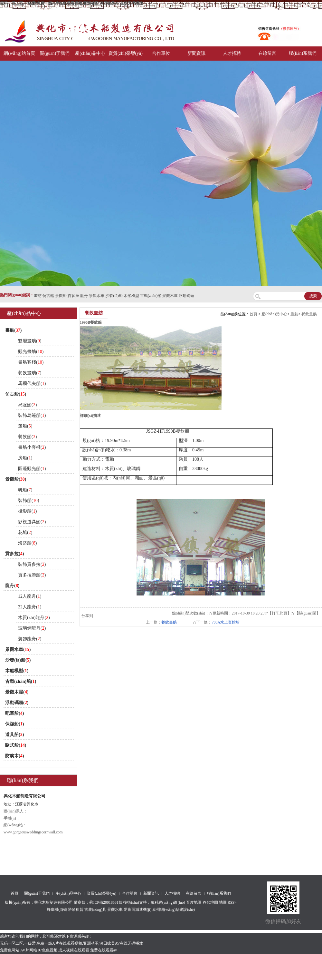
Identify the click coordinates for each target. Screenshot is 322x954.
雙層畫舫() (29, 341)
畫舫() (13, 330)
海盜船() (27, 543)
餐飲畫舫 (309, 314)
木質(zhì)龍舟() (34, 617)
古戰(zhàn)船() (20, 681)
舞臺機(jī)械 (57, 909)
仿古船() (15, 394)
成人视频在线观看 (73, 950)
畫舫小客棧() (32, 447)
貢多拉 (73, 295)
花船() (25, 532)
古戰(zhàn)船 (151, 295)
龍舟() (12, 585)
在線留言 (267, 53)
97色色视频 (47, 950)
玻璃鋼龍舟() (32, 628)
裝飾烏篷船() (32, 415)
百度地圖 (194, 902)
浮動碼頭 (186, 295)
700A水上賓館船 (226, 622)
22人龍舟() (29, 607)
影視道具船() (32, 521)
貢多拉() (14, 553)
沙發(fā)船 (113, 295)
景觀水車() (18, 649)
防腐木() (14, 755)
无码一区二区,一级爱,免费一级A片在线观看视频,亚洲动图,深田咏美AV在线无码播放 (71, 3)
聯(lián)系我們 (303, 53)
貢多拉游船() (32, 575)
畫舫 (38, 295)
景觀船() (15, 479)
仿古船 (48, 295)
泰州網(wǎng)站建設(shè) (173, 909)
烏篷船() (27, 404)
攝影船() (27, 511)
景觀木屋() (16, 692)
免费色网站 (9, 950)
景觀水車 (96, 295)
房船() (25, 458)
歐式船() (15, 745)
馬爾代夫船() (32, 383)
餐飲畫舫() (29, 372)
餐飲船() (27, 436)
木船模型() (16, 670)
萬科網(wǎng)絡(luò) (168, 902)
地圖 (223, 902)
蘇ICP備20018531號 (105, 902)
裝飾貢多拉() (32, 564)
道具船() (14, 734)
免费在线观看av (103, 950)
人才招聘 (232, 53)
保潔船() (14, 724)
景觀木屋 (170, 295)
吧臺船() (14, 713)
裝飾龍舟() (29, 638)
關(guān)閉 (307, 613)
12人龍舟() (29, 596)
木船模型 (131, 295)
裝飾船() (28, 500)
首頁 (253, 314)
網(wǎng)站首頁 (19, 53)
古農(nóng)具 (95, 909)
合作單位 (161, 53)
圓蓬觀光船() (32, 468)
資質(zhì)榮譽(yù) (126, 53)
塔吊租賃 (75, 909)
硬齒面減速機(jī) (138, 909)
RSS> (232, 902)
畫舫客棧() (30, 362)
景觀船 (61, 295)
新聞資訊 (196, 53)
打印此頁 (279, 613)
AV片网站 (28, 950)
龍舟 (84, 295)
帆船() (25, 489)
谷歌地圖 (210, 902)
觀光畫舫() (30, 351)
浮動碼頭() (16, 702)
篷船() (25, 426)
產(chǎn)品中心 (90, 53)
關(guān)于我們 (55, 53)
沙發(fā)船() (18, 660)
